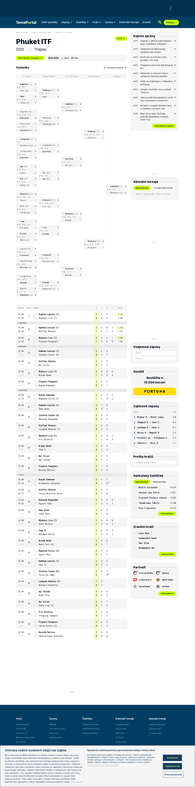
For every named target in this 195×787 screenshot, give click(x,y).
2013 (121, 38)
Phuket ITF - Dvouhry (63, 32)
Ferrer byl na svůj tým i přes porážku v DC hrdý (153, 58)
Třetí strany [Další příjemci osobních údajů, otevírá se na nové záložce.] (77, 782)
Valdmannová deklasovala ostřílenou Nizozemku (152, 50)
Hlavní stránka (22, 32)
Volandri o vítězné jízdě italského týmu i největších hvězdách (156, 42)
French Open (121, 729)
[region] (97, 766)
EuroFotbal (141, 586)
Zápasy (67, 22)
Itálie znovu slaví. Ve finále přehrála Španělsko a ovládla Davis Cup (154, 116)
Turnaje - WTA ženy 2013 (41, 32)
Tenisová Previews (57, 729)
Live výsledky (143, 573)
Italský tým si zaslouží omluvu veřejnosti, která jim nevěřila (154, 74)
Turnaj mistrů (121, 742)
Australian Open (122, 724)
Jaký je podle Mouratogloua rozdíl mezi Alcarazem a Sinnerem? (156, 99)
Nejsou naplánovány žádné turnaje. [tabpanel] (153, 194)
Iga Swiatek (20, 742)
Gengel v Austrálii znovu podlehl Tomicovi (155, 91)
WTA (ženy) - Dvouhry (30, 58)
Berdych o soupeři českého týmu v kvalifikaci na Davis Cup (156, 107)
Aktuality (52, 724)
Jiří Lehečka (21, 729)
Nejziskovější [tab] (141, 482)
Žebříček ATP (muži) (90, 724)
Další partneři (167, 593)
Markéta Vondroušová (25, 737)
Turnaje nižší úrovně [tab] (163, 188)
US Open (119, 737)
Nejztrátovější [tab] (159, 482)
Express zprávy (55, 737)
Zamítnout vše (172, 766)
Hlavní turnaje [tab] (141, 188)
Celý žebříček (166, 513)
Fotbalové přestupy (157, 724)
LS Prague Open (155, 733)
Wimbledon (120, 733)
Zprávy (110, 22)
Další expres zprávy (164, 126)
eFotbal (162, 586)
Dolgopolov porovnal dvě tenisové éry (156, 66)
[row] (71, 316)
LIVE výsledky (49, 22)
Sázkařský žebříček (90, 733)
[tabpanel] (154, 500)
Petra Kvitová (21, 733)
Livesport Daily (155, 729)
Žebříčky (82, 22)
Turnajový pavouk (115, 67)
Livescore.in (142, 579)
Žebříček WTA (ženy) (90, 729)
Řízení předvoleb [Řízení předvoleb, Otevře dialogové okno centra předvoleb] (173, 774)
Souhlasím (172, 758)
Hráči (96, 22)
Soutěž (147, 22)
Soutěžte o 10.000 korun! (154, 380)
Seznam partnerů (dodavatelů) (103, 765)
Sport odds (164, 580)
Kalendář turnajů (129, 22)
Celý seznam (167, 554)
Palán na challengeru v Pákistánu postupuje (156, 83)
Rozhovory (53, 733)
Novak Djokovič (22, 724)
